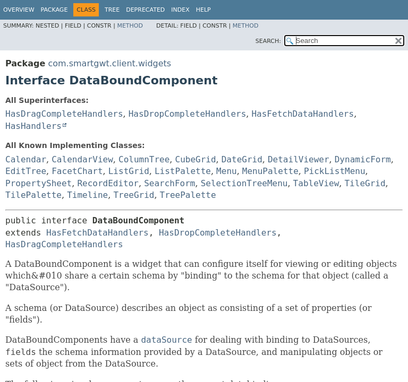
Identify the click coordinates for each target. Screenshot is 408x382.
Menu (226, 171)
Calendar (25, 159)
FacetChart (77, 171)
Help (203, 9)
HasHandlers (33, 126)
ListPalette (183, 171)
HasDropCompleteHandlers (187, 114)
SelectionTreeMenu (244, 183)
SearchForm (169, 183)
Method (130, 25)
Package (54, 9)
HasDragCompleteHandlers (64, 114)
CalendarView (82, 159)
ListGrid (128, 171)
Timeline (87, 195)
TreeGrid (133, 195)
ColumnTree (143, 159)
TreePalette (188, 195)
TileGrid (364, 183)
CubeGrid (195, 159)
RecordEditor (108, 183)
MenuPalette (270, 171)
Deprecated (145, 9)
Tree (112, 9)
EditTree (25, 171)
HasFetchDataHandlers (302, 114)
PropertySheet (38, 183)
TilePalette (33, 195)
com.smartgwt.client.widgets (109, 63)
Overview (19, 9)
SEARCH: (268, 41)
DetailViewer (298, 159)
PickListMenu (335, 171)
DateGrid (242, 159)
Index (180, 9)
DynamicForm (363, 159)
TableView (316, 183)
